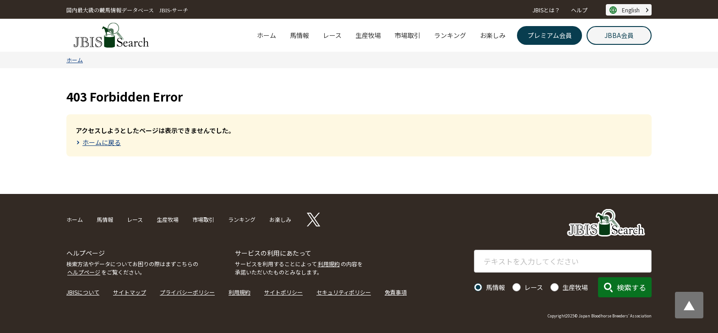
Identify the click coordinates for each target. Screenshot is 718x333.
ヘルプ (579, 10)
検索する (631, 287)
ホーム (266, 35)
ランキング (450, 35)
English (631, 10)
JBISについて (82, 292)
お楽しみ (493, 35)
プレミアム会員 (550, 35)
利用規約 (329, 264)
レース (332, 35)
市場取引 (407, 35)
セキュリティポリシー (343, 292)
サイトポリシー (283, 292)
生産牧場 (368, 35)
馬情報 (299, 35)
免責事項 (396, 292)
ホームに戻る (101, 142)
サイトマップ (129, 292)
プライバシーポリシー (187, 292)
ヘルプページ (83, 272)
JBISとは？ (546, 10)
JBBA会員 (619, 35)
